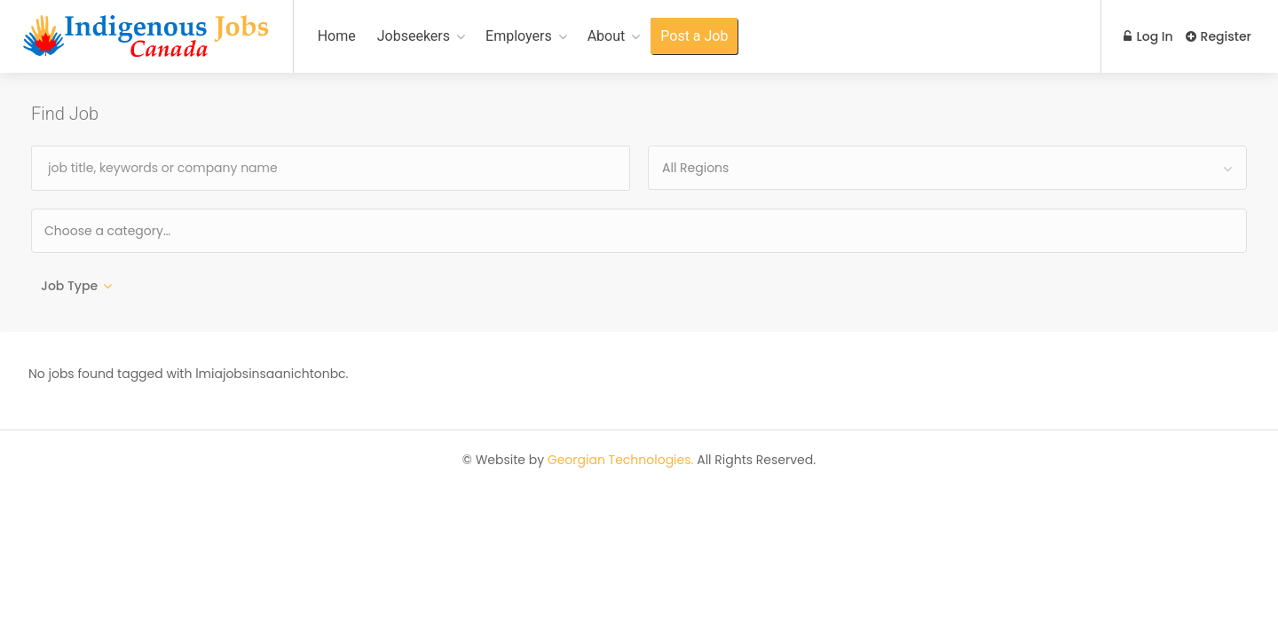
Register (1218, 36)
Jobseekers (413, 36)
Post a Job (694, 36)
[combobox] (947, 168)
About (607, 36)
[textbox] (164, 230)
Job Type (69, 286)
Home (337, 36)
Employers (518, 36)
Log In (1147, 36)
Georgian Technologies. (621, 461)
